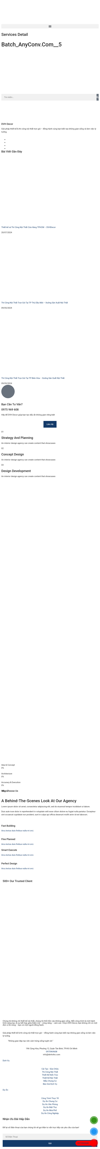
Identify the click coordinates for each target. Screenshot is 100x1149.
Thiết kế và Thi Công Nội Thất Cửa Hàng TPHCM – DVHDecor (28, 227)
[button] (50, 26)
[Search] (98, 97)
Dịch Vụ (6, 1060)
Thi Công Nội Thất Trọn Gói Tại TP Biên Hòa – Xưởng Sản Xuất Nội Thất (33, 378)
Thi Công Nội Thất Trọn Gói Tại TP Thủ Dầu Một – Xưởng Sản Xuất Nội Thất (34, 302)
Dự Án (5, 1090)
